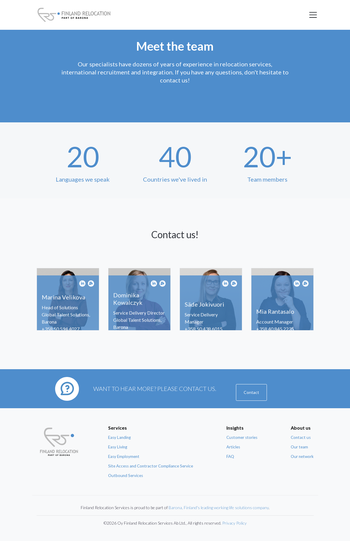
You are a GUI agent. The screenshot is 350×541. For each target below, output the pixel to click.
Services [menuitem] (117, 428)
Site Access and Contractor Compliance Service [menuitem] (150, 466)
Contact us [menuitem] (301, 437)
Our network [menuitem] (302, 456)
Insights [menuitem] (235, 428)
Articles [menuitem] (233, 447)
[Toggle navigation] (313, 15)
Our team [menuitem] (299, 447)
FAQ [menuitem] (230, 456)
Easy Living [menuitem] (117, 447)
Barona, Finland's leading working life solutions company (219, 507)
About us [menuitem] (301, 428)
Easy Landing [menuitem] (119, 437)
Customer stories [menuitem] (241, 437)
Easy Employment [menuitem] (123, 456)
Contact (251, 392)
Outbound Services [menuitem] (125, 475)
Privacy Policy (234, 523)
